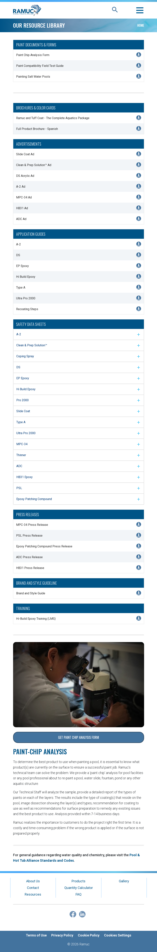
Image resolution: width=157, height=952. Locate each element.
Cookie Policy (88, 935)
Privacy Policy (62, 935)
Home (140, 25)
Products (78, 881)
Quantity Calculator (78, 888)
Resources (33, 894)
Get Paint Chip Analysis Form (78, 737)
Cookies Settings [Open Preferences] (117, 935)
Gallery (124, 881)
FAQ (78, 894)
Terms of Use (36, 935)
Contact (33, 888)
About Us (33, 881)
